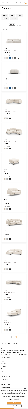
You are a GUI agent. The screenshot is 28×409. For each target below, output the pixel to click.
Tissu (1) (5, 18)
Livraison (3, 361)
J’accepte (14, 402)
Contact (2, 371)
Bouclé (11, 24)
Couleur (19, 15)
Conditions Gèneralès (5, 387)
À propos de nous (4, 379)
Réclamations (3, 366)
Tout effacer (19, 25)
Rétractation (3, 363)
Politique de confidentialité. (14, 399)
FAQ (1, 368)
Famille (5, 15)
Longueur (14, 18)
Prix (12, 15)
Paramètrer (14, 405)
